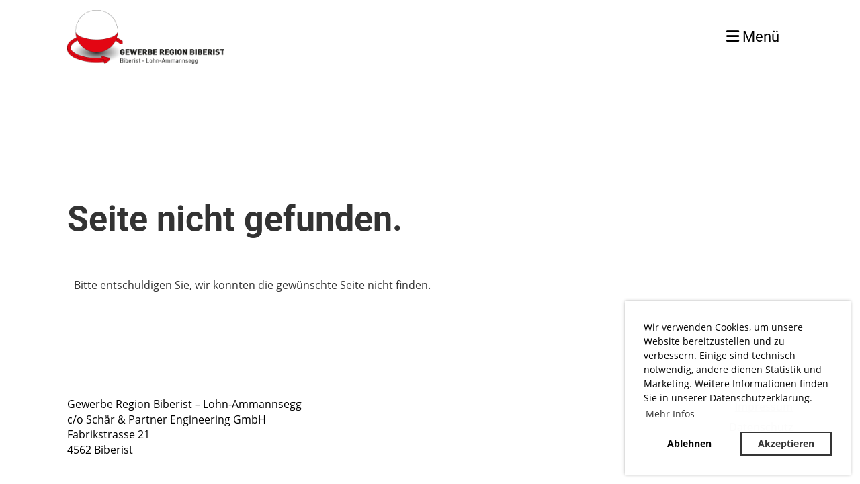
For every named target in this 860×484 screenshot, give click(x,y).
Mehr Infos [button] (670, 413)
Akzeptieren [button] (786, 443)
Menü (752, 36)
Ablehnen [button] (689, 443)
